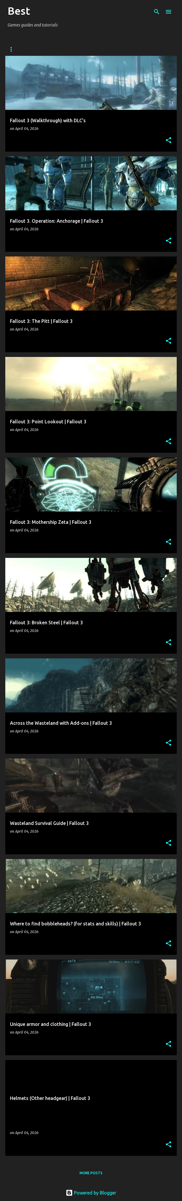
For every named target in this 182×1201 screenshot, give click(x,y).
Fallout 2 (87, 49)
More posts (91, 1173)
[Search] (156, 12)
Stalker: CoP (52, 49)
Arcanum (17, 49)
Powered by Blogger (91, 1192)
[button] (168, 141)
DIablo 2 (118, 49)
